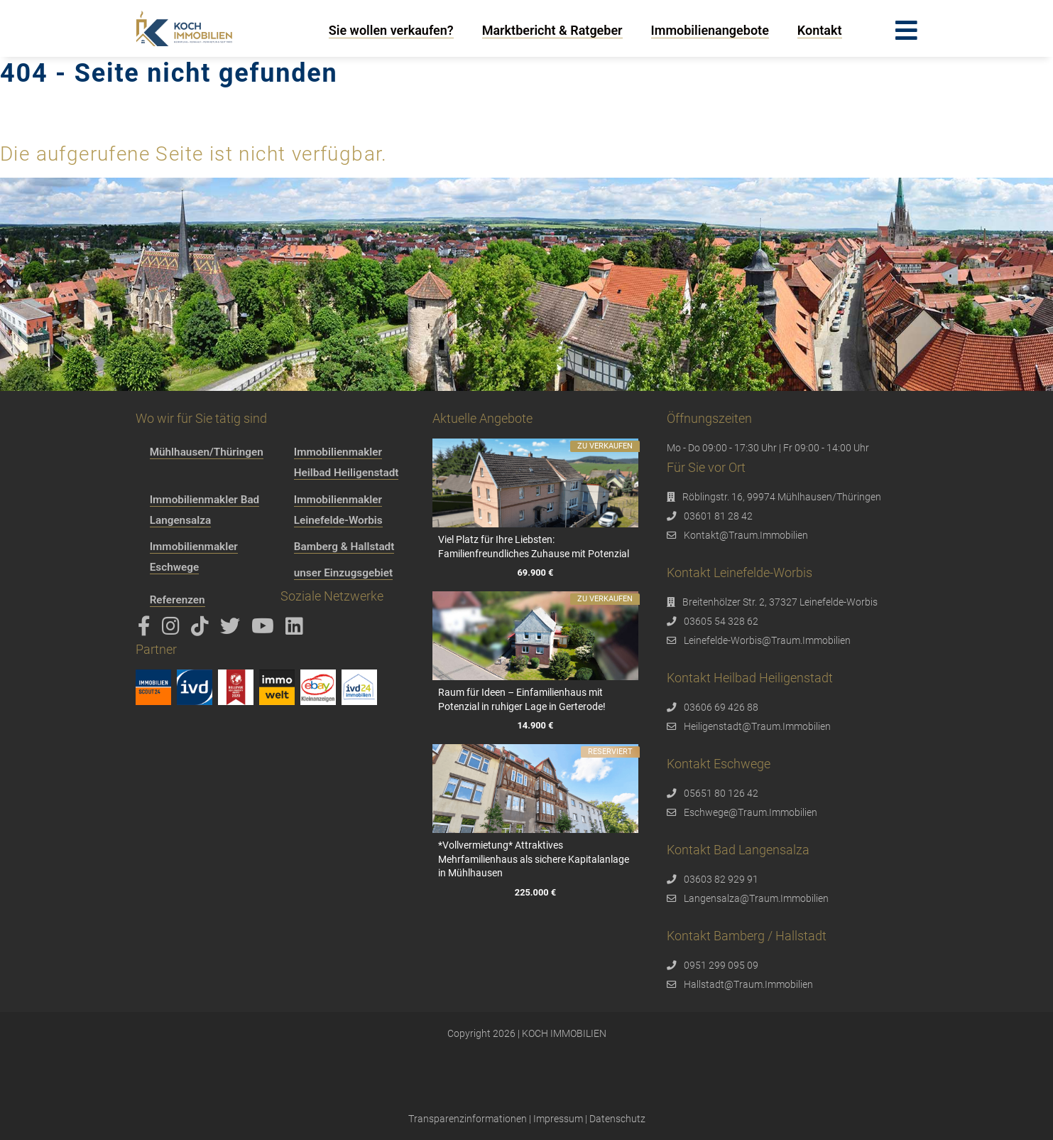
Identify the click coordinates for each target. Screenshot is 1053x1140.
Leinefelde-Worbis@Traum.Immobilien (767, 640)
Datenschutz (617, 1118)
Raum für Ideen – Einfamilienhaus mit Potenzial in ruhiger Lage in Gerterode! (522, 699)
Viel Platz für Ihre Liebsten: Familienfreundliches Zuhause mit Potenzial (533, 546)
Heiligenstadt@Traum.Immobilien (757, 726)
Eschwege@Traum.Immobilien (750, 812)
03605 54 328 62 (721, 621)
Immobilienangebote (710, 30)
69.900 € (536, 573)
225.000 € (535, 892)
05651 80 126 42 (721, 793)
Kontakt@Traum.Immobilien (746, 535)
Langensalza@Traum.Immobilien (756, 898)
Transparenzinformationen (467, 1118)
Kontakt (819, 30)
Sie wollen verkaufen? (391, 30)
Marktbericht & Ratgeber (552, 30)
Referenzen (177, 599)
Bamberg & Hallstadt (344, 546)
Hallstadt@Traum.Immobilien (748, 984)
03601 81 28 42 (718, 516)
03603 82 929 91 (721, 879)
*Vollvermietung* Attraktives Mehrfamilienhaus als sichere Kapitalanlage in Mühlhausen (533, 858)
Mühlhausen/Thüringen (206, 452)
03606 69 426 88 (721, 707)
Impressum (558, 1118)
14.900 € (536, 726)
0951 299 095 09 (721, 965)
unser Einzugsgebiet (343, 572)
